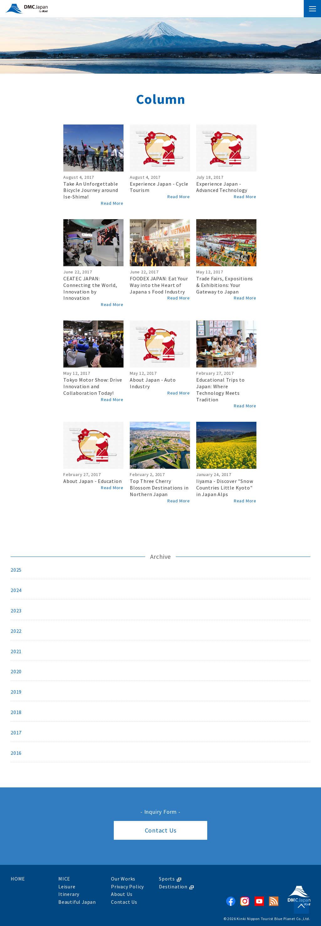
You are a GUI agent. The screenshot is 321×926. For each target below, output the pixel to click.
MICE (64, 879)
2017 (16, 733)
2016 (16, 753)
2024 (16, 590)
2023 (16, 611)
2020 (16, 672)
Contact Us (160, 830)
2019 (16, 692)
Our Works (123, 879)
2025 (16, 570)
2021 (16, 651)
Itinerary (68, 894)
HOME (18, 879)
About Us (122, 894)
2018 (16, 713)
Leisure (67, 886)
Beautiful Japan (77, 901)
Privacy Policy (127, 886)
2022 (16, 631)
